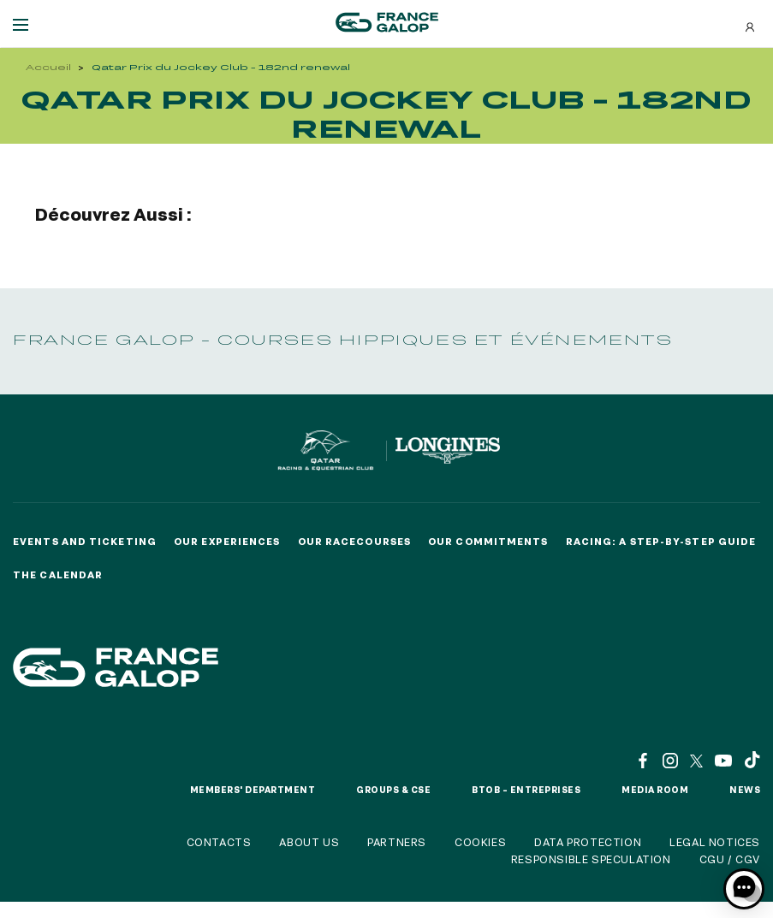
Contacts (219, 842)
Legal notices (714, 842)
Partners (396, 842)
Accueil (48, 67)
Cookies (480, 842)
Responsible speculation (591, 859)
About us (309, 842)
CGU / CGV (729, 859)
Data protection (587, 842)
